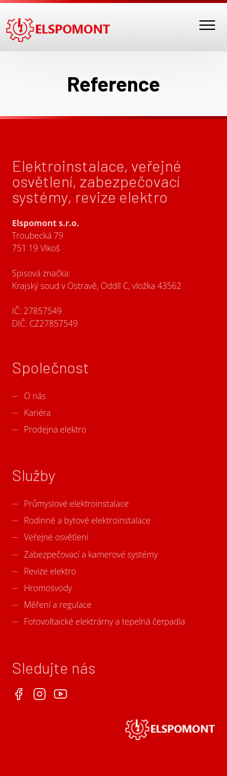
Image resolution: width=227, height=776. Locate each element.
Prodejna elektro (55, 429)
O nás (35, 395)
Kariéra (37, 412)
